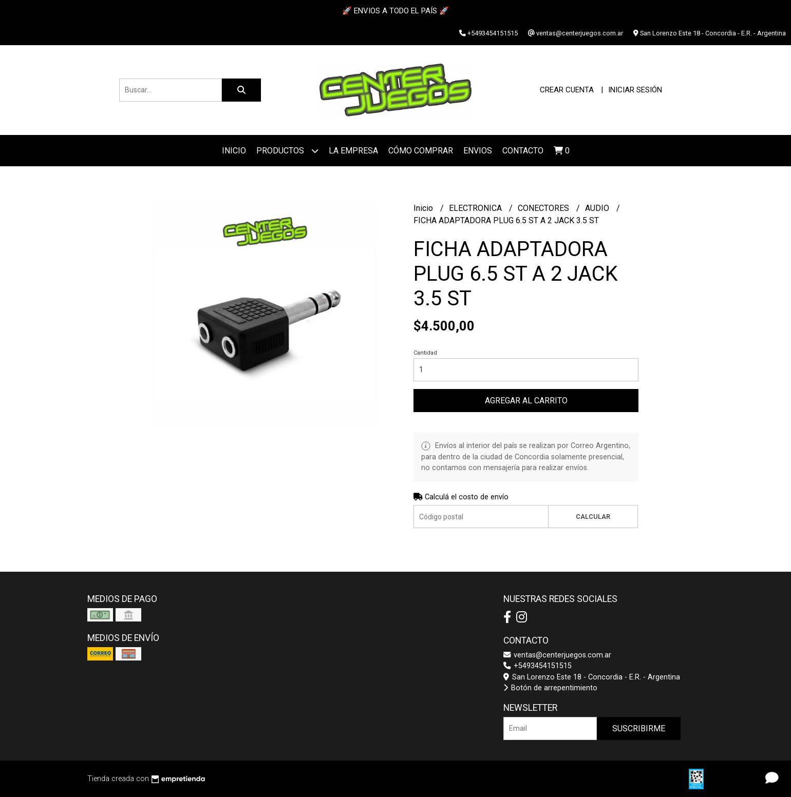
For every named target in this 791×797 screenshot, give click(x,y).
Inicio (234, 150)
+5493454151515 (537, 666)
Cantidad (425, 352)
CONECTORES (544, 208)
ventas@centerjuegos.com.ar (557, 655)
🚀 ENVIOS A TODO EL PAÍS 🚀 (395, 10)
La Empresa (353, 150)
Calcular (593, 516)
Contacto (522, 150)
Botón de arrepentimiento (550, 688)
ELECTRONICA (476, 208)
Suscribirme (638, 728)
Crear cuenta (567, 89)
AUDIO (598, 208)
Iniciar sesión (635, 89)
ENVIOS (477, 150)
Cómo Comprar (420, 150)
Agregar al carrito (526, 400)
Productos (287, 150)
